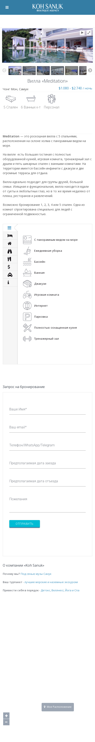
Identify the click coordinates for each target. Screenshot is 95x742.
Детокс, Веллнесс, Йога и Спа (60, 590)
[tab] (10, 228)
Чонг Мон (10, 89)
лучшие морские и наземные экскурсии (51, 582)
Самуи (23, 89)
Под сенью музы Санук (36, 574)
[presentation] (41, 539)
